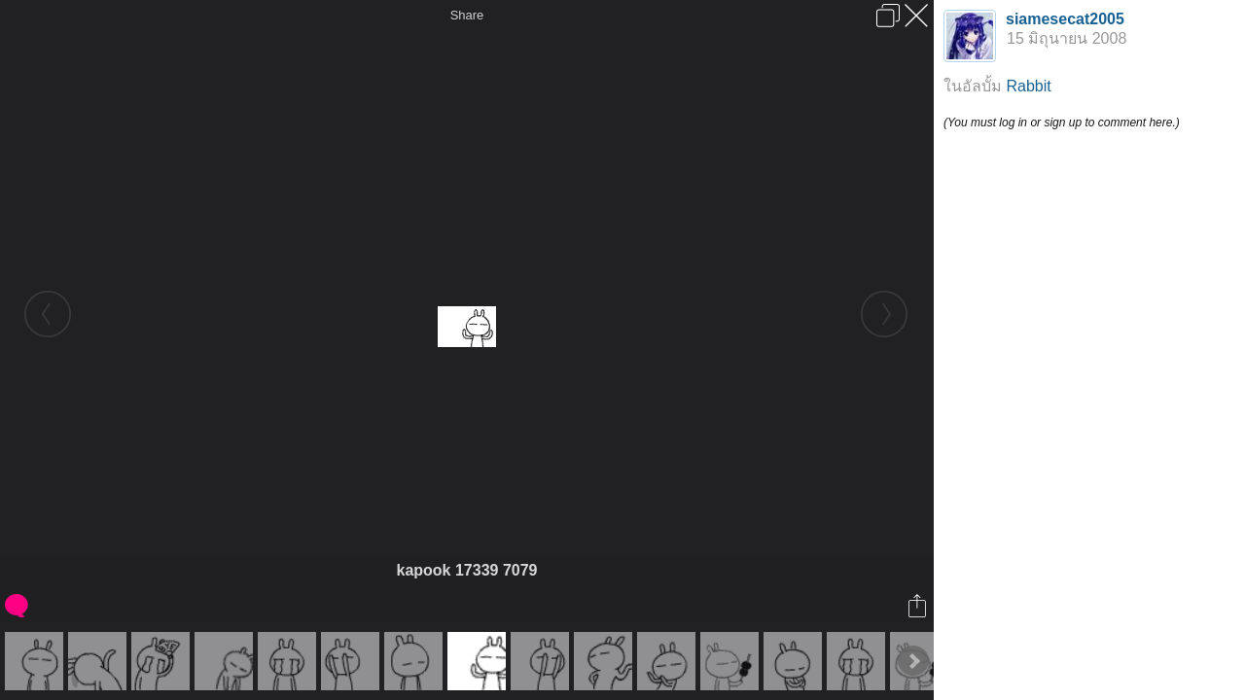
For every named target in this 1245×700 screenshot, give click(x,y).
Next (913, 661)
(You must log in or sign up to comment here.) (1061, 122)
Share (467, 15)
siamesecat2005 (1065, 19)
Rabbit (1028, 86)
